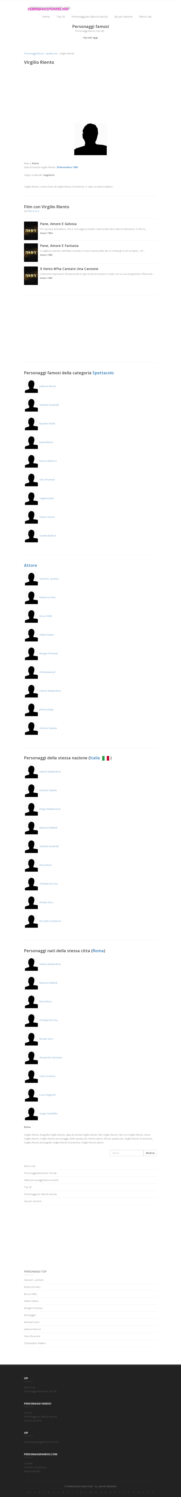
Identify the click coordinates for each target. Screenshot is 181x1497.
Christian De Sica (41, 883)
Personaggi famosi (34, 53)
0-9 (29, 1492)
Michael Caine (32, 1322)
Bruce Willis (38, 616)
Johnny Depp (39, 709)
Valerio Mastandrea (42, 690)
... (147, 229)
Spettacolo (52, 53)
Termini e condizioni (35, 1467)
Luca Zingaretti (40, 1094)
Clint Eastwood (39, 672)
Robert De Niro (40, 597)
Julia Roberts (38, 442)
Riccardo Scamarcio (42, 921)
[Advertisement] (90, 95)
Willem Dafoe (39, 634)
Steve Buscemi (32, 1336)
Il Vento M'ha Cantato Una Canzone (69, 268)
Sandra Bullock (40, 535)
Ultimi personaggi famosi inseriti (41, 1180)
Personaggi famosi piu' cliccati (40, 1173)
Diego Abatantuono (42, 809)
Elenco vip (29, 1166)
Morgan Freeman (41, 653)
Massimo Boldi (39, 423)
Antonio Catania (40, 728)
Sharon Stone (39, 517)
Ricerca (150, 1153)
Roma (98, 950)
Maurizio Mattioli (40, 827)
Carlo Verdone (39, 1076)
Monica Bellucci (40, 461)
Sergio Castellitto (41, 1113)
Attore (30, 565)
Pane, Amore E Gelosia (58, 224)
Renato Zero (38, 902)
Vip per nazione (123, 16)
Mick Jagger (30, 1315)
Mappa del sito (32, 1471)
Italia (100, 757)
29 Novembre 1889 (67, 167)
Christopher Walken (35, 1343)
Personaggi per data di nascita (89, 16)
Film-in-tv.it (33, 211)
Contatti (28, 1463)
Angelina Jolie (39, 498)
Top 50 (60, 16)
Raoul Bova (38, 865)
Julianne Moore (40, 386)
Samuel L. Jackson (41, 578)
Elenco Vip (145, 16)
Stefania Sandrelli (41, 404)
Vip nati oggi (90, 37)
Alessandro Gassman (43, 1057)
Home (46, 16)
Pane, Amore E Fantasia (59, 245)
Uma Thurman (39, 479)
